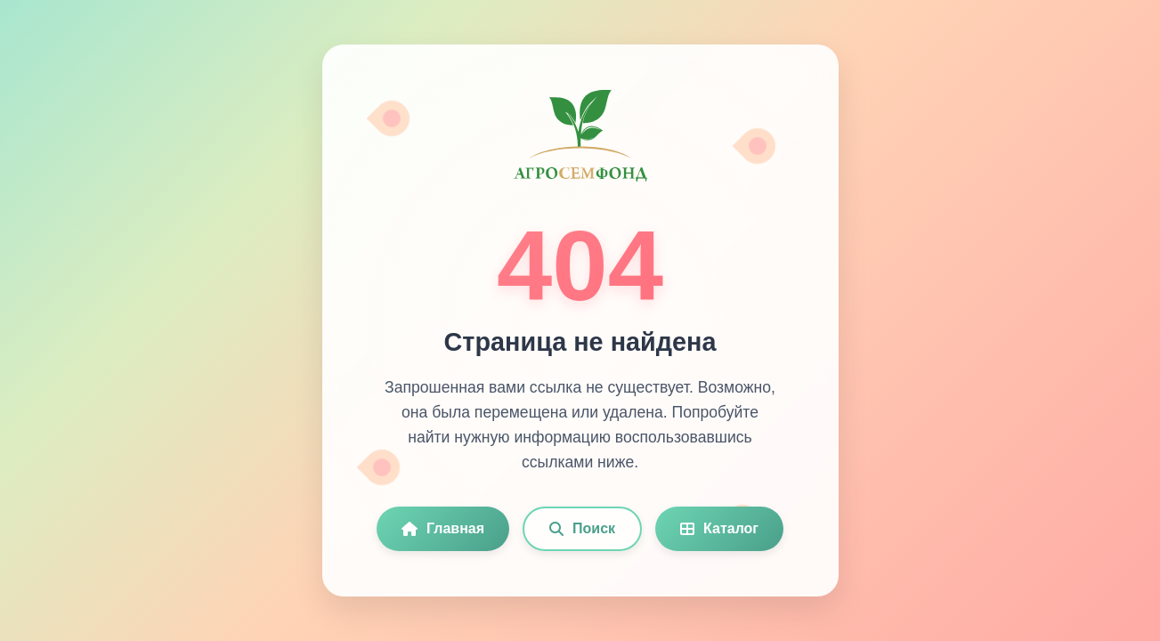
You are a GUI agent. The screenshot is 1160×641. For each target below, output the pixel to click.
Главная (443, 528)
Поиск (582, 528)
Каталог (719, 528)
